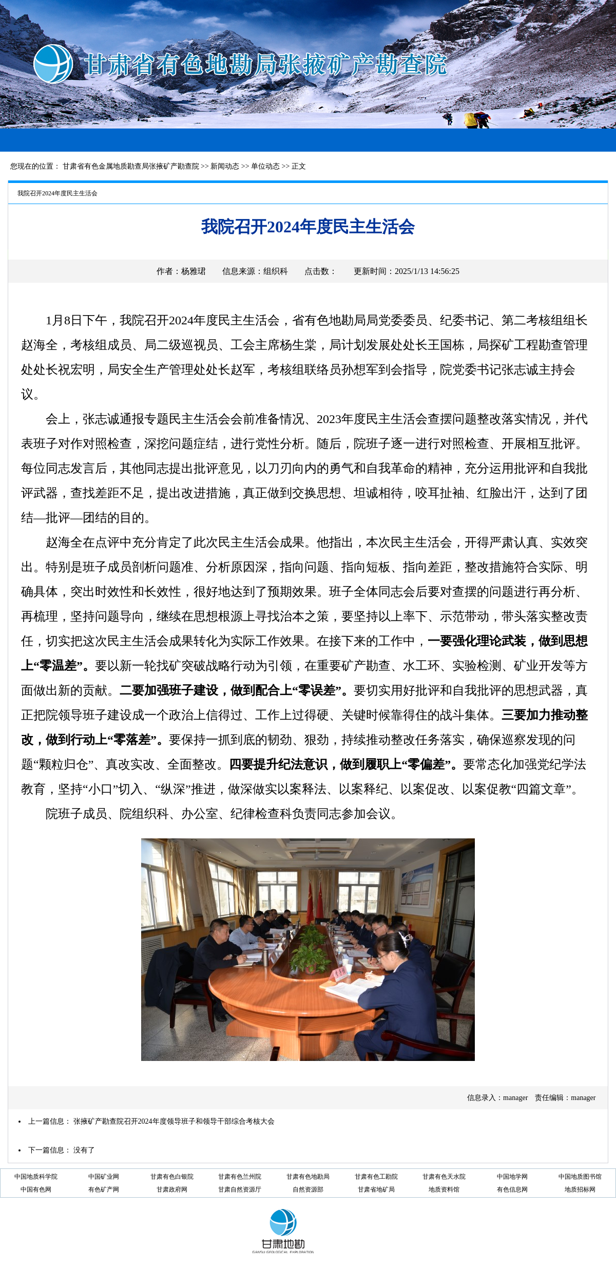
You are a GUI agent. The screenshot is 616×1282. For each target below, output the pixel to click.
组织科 (275, 271)
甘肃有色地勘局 (308, 1176)
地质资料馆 (444, 1189)
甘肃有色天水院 (444, 1176)
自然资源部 (308, 1189)
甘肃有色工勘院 (376, 1176)
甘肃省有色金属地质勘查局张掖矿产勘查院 (131, 166)
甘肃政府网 (172, 1189)
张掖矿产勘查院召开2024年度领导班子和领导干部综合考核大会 (174, 1121)
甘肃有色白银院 (172, 1176)
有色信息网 (512, 1189)
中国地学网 (512, 1176)
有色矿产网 (103, 1189)
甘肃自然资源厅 (239, 1189)
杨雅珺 (193, 271)
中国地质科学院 (35, 1176)
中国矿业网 (103, 1176)
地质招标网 (580, 1189)
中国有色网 (36, 1189)
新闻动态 (224, 166)
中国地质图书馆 (580, 1176)
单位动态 (265, 166)
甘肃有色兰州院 (239, 1176)
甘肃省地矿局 (376, 1189)
